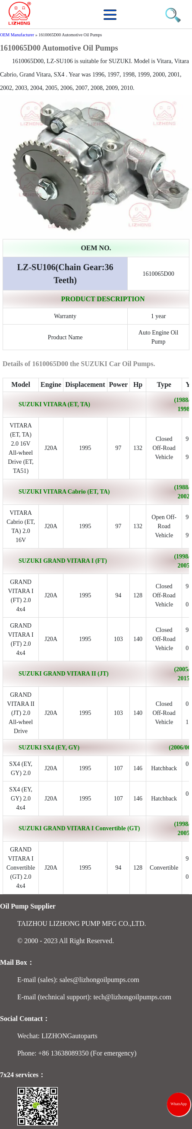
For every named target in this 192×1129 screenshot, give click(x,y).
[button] (112, 19)
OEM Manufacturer (17, 34)
